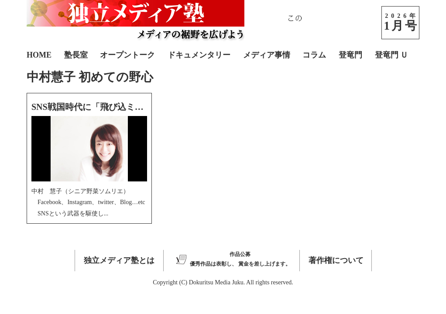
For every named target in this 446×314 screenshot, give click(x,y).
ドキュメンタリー (199, 55)
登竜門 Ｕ (391, 55)
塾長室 (76, 55)
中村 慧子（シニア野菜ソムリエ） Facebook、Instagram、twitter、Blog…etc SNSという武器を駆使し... (88, 202)
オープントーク (127, 55)
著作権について (336, 260)
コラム (314, 55)
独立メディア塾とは (119, 260)
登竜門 (350, 55)
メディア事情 (266, 55)
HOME (39, 55)
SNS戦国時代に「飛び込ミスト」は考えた (113, 107)
